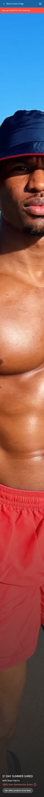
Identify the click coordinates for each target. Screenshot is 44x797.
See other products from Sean (18, 790)
